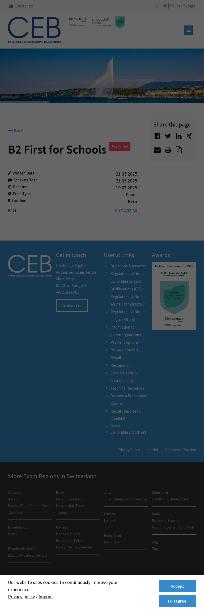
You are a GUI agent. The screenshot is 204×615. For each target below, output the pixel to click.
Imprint (46, 597)
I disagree (177, 601)
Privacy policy (21, 597)
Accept (177, 586)
